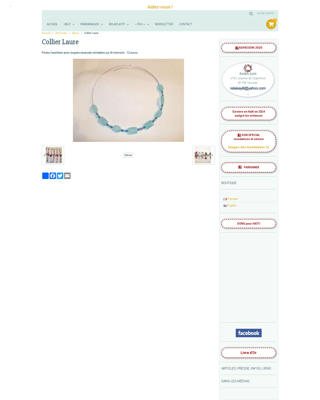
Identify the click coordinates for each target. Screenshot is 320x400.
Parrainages (90, 24)
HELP (67, 24)
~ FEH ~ (140, 24)
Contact (185, 24)
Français (230, 198)
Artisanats (61, 33)
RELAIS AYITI (117, 24)
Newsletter (164, 24)
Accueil (52, 24)
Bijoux (75, 33)
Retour (128, 155)
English (229, 205)
